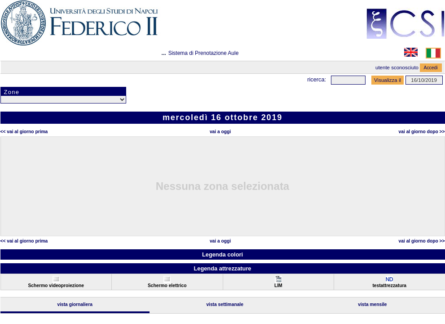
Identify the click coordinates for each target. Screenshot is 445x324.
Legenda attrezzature (222, 268)
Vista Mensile (372, 304)
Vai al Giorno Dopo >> (422, 131)
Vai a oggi (220, 131)
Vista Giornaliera (75, 304)
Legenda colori (222, 254)
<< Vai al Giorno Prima (24, 131)
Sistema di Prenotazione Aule (203, 53)
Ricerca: (316, 79)
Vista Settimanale (224, 304)
